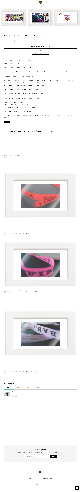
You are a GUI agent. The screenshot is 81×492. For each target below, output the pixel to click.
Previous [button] (2, 17)
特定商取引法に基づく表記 (46, 478)
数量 (5, 41)
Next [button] (78, 17)
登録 (53, 456)
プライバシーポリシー (34, 478)
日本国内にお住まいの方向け (40, 54)
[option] (40, 17)
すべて (9, 387)
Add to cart (40, 50)
